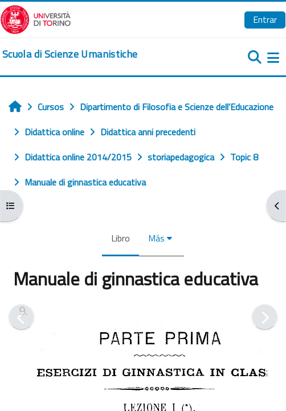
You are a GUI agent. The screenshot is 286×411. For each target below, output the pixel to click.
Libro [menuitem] (120, 238)
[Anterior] (21, 317)
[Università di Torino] (35, 18)
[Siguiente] (264, 317)
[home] (69, 54)
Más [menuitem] (156, 238)
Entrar (265, 19)
